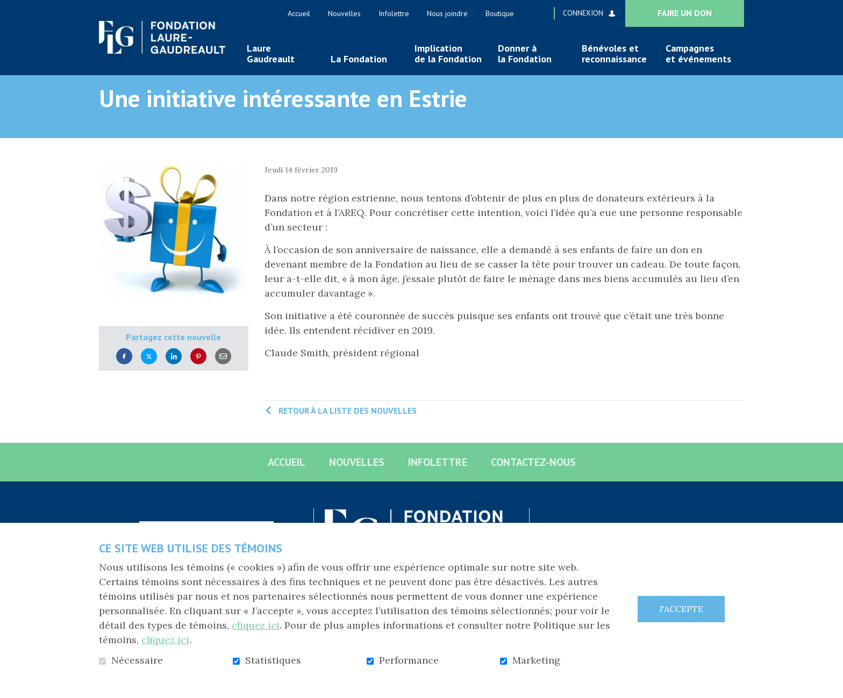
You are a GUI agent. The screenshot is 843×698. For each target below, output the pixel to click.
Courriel (223, 374)
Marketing (536, 660)
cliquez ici (256, 625)
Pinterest (198, 374)
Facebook (124, 374)
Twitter (149, 374)
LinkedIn (174, 374)
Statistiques (273, 660)
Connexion (583, 13)
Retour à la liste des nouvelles (347, 427)
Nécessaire (137, 660)
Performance (409, 660)
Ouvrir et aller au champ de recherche (541, 13)
